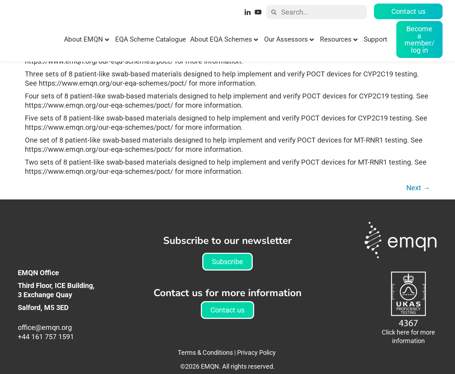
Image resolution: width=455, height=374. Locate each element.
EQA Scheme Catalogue (150, 39)
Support (375, 39)
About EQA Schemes (224, 39)
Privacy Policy (256, 366)
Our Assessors (289, 39)
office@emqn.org (46, 341)
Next (418, 202)
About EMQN (86, 39)
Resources (339, 39)
